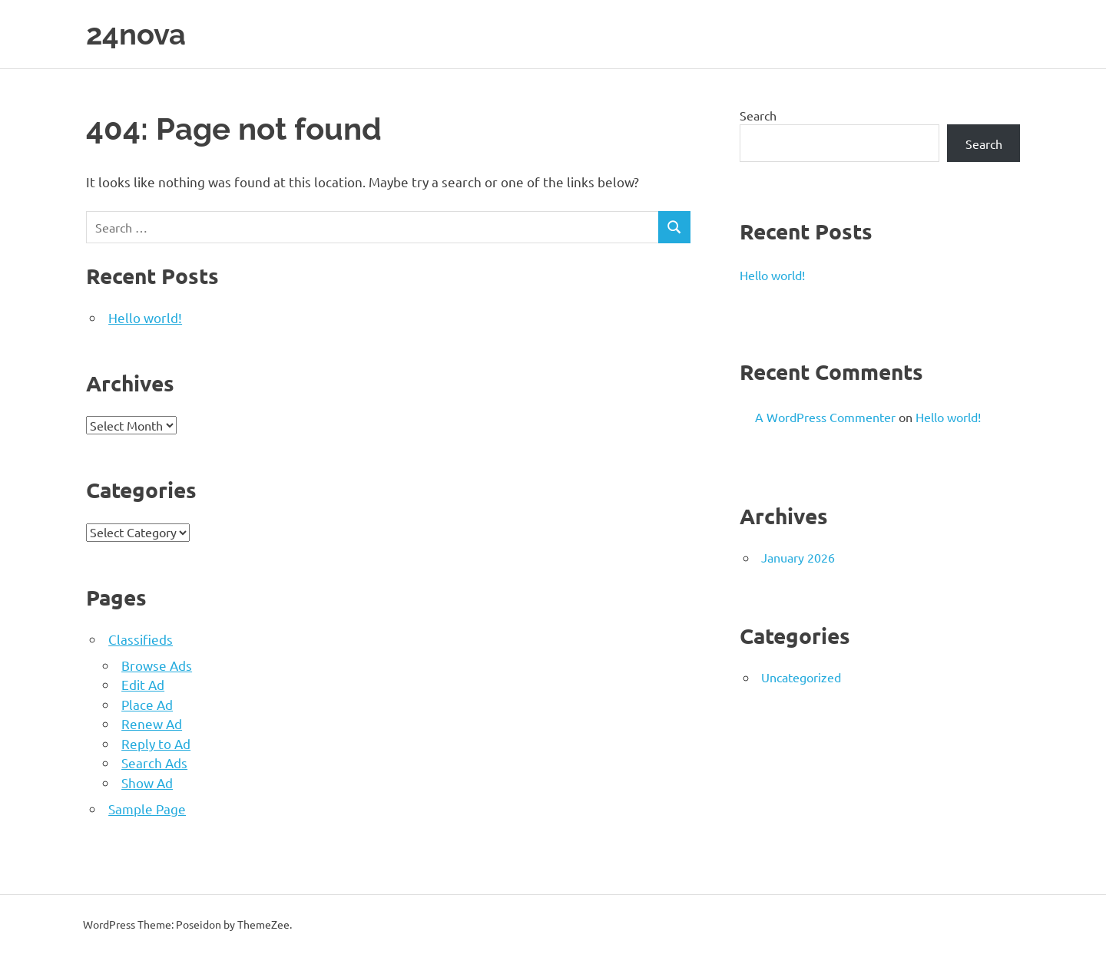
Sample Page (147, 809)
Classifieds (140, 639)
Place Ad (147, 704)
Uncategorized (801, 677)
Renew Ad (151, 723)
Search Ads (154, 762)
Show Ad (147, 782)
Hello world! (145, 317)
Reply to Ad (155, 743)
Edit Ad (142, 684)
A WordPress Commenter (825, 416)
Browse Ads (156, 665)
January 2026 (798, 557)
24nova (136, 34)
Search (758, 115)
